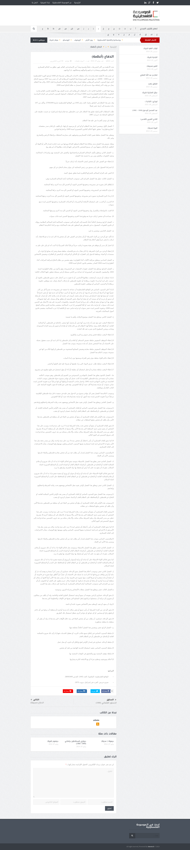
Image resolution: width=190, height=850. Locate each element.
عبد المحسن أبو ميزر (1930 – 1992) (144, 110)
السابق (111, 700)
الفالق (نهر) (152, 83)
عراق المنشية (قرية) (149, 92)
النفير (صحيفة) (152, 66)
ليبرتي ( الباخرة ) (151, 101)
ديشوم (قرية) (53, 741)
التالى (35, 699)
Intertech (151, 846)
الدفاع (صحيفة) (37, 702)
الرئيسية (77, 2)
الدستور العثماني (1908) (106, 703)
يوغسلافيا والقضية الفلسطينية (109, 40)
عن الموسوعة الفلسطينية (62, 2)
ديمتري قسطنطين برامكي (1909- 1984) (75, 742)
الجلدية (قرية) (152, 57)
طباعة (68, 61)
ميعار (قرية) (53, 40)
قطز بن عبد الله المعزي (148, 75)
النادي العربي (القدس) (149, 119)
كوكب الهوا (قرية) (150, 48)
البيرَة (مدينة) (152, 128)
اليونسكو (66, 40)
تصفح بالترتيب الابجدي (148, 28)
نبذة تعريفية (45, 2)
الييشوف (77, 40)
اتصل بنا (35, 2)
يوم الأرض (89, 40)
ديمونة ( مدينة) (107, 741)
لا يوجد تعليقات (79, 61)
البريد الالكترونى (56, 61)
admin (108, 61)
